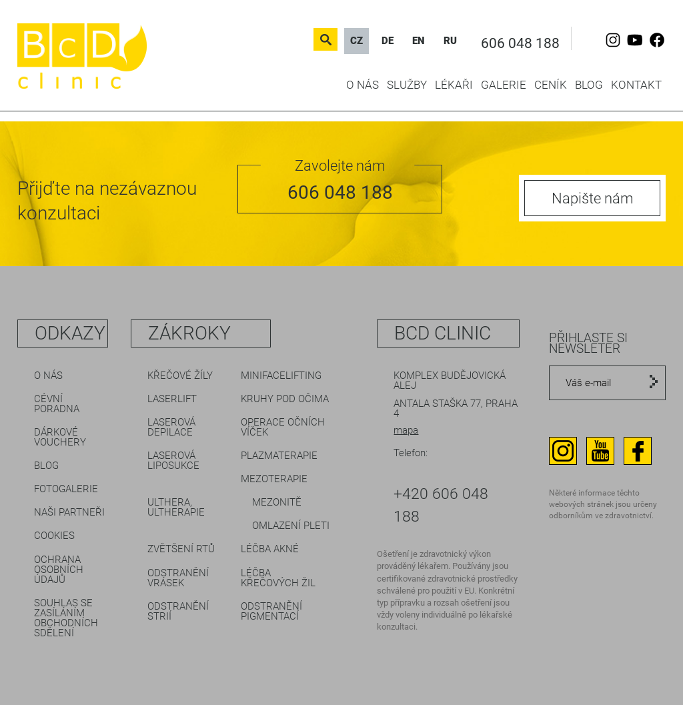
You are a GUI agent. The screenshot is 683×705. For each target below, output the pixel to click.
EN (418, 41)
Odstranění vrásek (178, 578)
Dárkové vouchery (60, 437)
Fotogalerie (66, 489)
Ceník (550, 84)
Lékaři (454, 84)
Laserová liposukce (173, 461)
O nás (362, 84)
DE (388, 41)
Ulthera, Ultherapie (176, 507)
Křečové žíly (180, 376)
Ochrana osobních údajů (58, 570)
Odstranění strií (178, 611)
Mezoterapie (274, 479)
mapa (406, 430)
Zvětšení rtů (181, 549)
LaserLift (172, 399)
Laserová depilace (171, 427)
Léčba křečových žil (278, 578)
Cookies (54, 536)
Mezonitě (276, 502)
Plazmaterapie (279, 456)
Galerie (503, 84)
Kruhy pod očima (285, 399)
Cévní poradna (56, 404)
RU (450, 41)
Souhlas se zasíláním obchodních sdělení (66, 618)
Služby (407, 84)
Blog (589, 84)
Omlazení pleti (290, 526)
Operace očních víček (283, 427)
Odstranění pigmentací (271, 611)
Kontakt (636, 84)
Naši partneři (69, 512)
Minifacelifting (281, 376)
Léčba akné (270, 549)
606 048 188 (520, 43)
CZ (356, 41)
